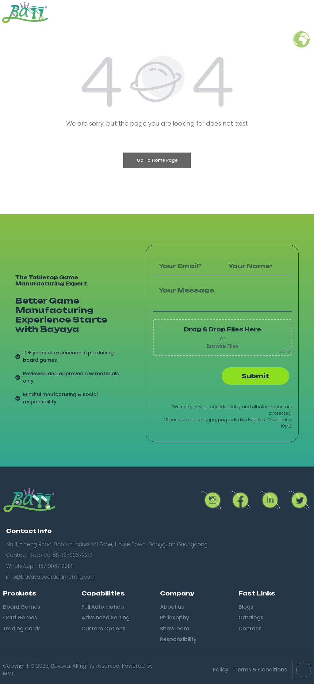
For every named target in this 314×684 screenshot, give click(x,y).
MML (8, 673)
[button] (304, 12)
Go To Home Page (157, 160)
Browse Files (223, 346)
